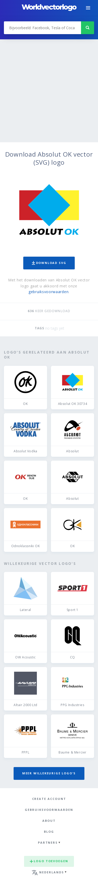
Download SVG (49, 263)
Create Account (49, 799)
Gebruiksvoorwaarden (49, 810)
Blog (49, 831)
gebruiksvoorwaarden (48, 291)
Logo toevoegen (49, 861)
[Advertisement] (49, 91)
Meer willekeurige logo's (49, 773)
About (49, 821)
